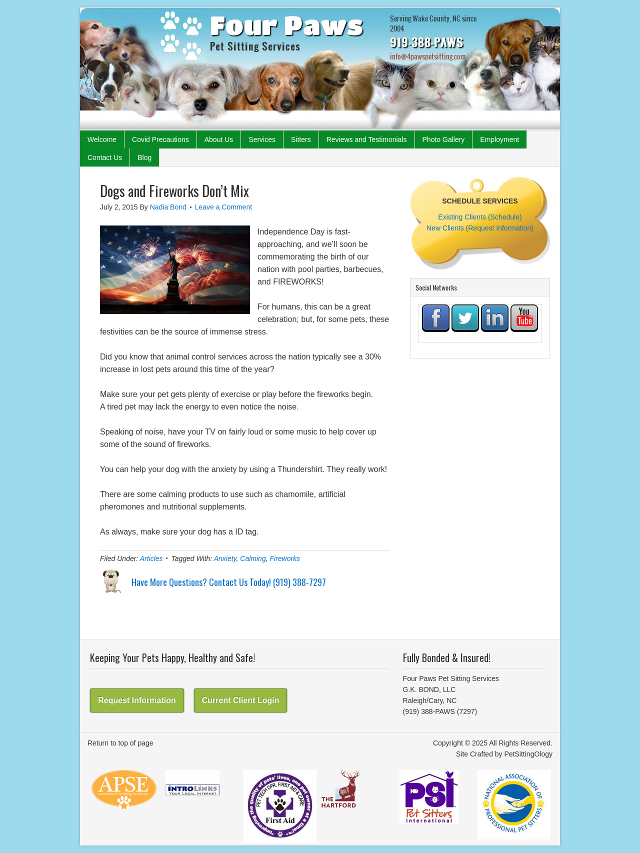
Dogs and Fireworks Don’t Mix (174, 190)
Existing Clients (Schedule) (480, 217)
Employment (499, 140)
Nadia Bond (168, 207)
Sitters (301, 140)
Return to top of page (121, 743)
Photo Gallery (443, 140)
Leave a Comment (223, 207)
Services (262, 140)
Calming (253, 558)
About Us (219, 140)
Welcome (102, 140)
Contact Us (105, 158)
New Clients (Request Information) (480, 228)
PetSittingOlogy (528, 754)
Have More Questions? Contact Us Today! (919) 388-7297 (229, 582)
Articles (151, 558)
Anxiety (225, 558)
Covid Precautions (160, 140)
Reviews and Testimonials (366, 140)
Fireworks (285, 558)
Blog (145, 158)
